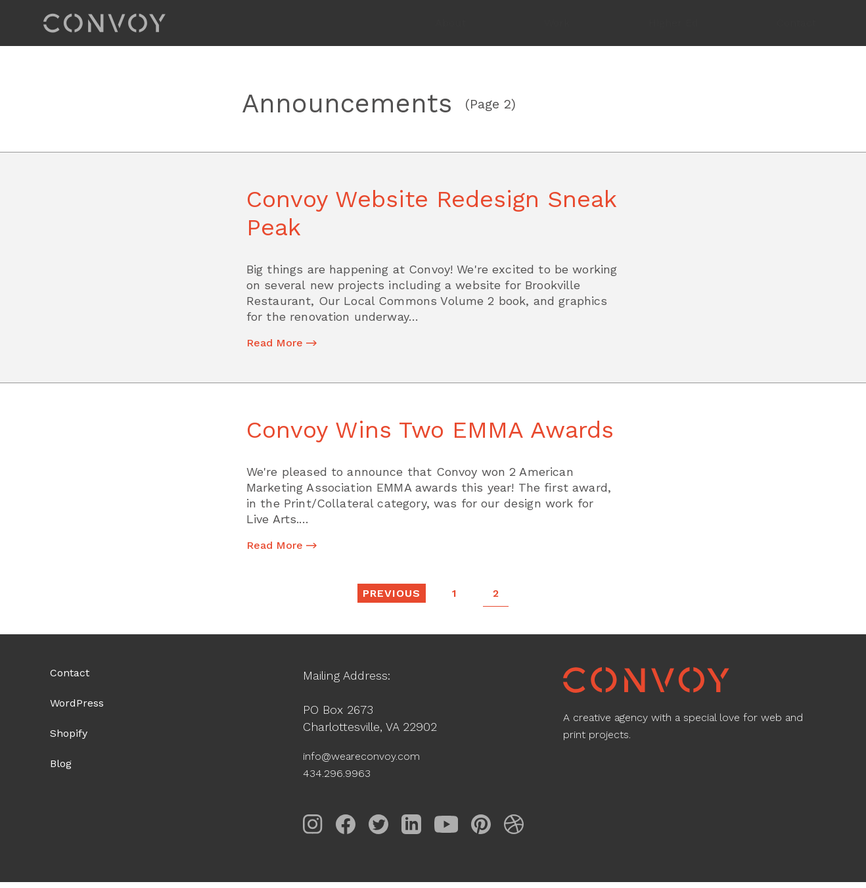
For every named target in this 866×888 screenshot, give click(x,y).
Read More (288, 344)
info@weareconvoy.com (369, 761)
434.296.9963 (340, 778)
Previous (391, 598)
